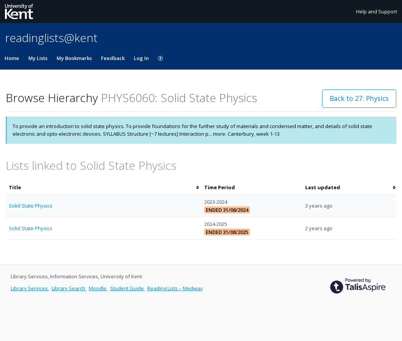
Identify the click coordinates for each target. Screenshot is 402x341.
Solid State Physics (30, 205)
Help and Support (376, 11)
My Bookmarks (74, 58)
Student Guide (127, 288)
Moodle (98, 288)
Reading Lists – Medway (175, 288)
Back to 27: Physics (359, 98)
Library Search (69, 288)
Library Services (30, 288)
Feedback (113, 58)
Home (12, 58)
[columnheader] (103, 187)
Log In (141, 58)
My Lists (37, 58)
